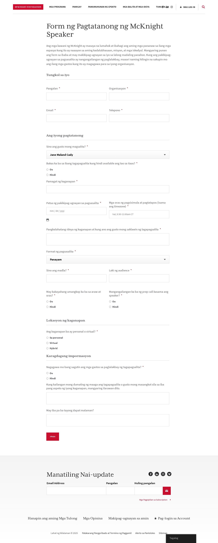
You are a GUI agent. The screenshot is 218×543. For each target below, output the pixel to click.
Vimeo (169, 474)
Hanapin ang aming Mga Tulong (52, 518)
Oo (51, 169)
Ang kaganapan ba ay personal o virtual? (72, 332)
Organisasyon (118, 88)
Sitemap (163, 533)
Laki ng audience (120, 270)
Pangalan (53, 88)
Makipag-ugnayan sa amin (128, 518)
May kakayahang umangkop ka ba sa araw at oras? (73, 293)
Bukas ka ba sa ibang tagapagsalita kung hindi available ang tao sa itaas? (91, 163)
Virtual (54, 343)
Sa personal (56, 337)
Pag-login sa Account (174, 518)
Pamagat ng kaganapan (62, 181)
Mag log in (189, 7)
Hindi (53, 174)
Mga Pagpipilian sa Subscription (153, 499)
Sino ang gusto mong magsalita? (67, 147)
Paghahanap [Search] (202, 7)
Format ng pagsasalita (61, 251)
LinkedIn (167, 7)
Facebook (162, 7)
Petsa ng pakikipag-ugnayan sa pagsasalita (73, 203)
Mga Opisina (92, 518)
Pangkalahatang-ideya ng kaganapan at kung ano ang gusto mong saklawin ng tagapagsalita (103, 229)
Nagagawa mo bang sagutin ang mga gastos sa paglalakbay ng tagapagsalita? (95, 367)
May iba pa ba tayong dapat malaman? (70, 410)
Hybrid (54, 348)
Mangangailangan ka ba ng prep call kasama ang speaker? (138, 293)
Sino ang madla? (57, 270)
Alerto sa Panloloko (145, 533)
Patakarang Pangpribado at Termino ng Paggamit (107, 533)
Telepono (115, 110)
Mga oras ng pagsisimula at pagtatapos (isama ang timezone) (137, 204)
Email (51, 110)
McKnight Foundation (28, 7)
